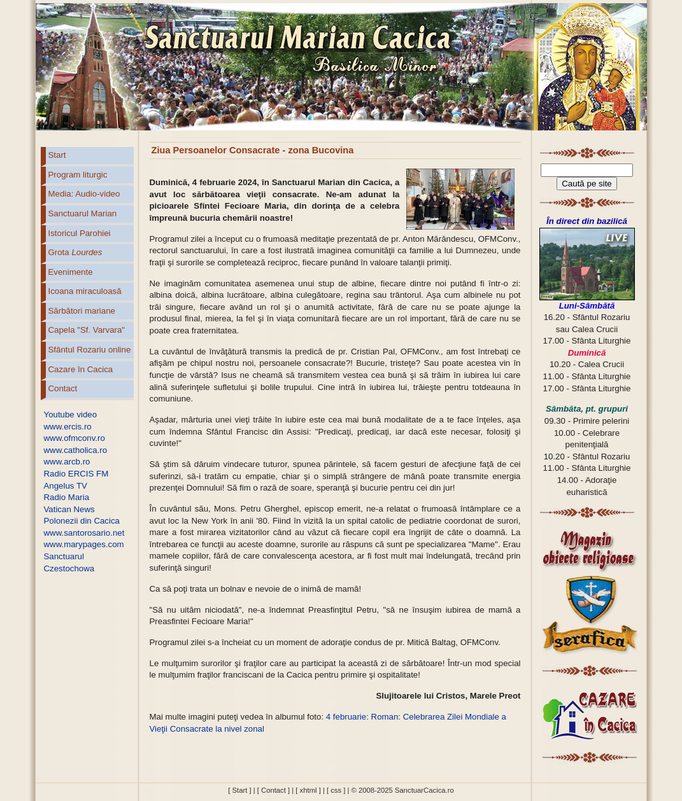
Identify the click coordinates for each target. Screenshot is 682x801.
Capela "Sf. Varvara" (86, 330)
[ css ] (336, 790)
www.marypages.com (84, 544)
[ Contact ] (273, 790)
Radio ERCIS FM (76, 473)
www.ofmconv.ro (74, 438)
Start (57, 155)
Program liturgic (78, 174)
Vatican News (69, 509)
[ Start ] (239, 790)
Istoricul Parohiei (79, 233)
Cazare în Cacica (80, 369)
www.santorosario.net (84, 533)
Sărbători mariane (81, 311)
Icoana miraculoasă (85, 291)
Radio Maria (67, 497)
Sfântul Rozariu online (89, 349)
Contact (63, 388)
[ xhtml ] (307, 790)
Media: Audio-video (84, 194)
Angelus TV (65, 486)
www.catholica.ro (76, 450)
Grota (75, 252)
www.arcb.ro (67, 461)
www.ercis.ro (68, 426)
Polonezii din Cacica (82, 521)
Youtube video (70, 414)
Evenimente (70, 272)
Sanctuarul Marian (82, 213)
